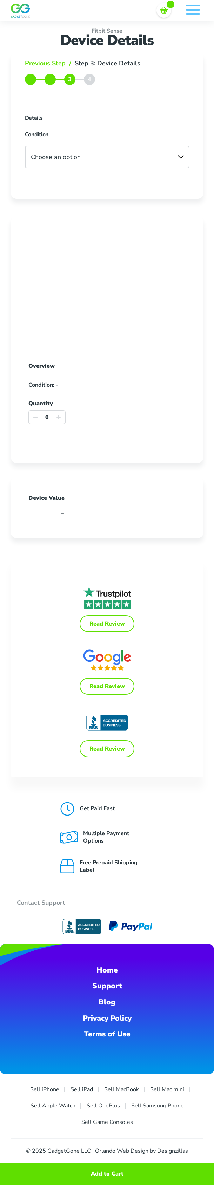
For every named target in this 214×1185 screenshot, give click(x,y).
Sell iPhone (44, 1089)
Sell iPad (82, 1089)
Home (107, 970)
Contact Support (41, 902)
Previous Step (50, 63)
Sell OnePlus (103, 1105)
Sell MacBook (121, 1089)
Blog (107, 1002)
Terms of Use (107, 1034)
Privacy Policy (107, 1018)
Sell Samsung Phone (157, 1105)
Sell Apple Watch (53, 1105)
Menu (193, 10)
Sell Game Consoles (107, 1122)
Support (107, 986)
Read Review (107, 624)
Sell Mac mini (167, 1089)
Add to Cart (107, 1174)
